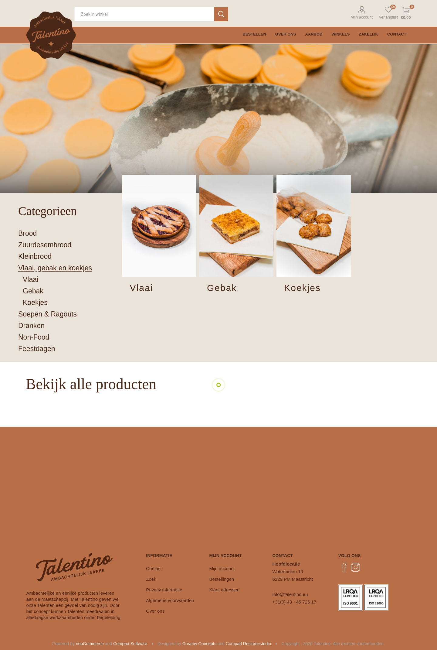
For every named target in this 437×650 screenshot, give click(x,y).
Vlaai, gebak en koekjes (55, 268)
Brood (27, 233)
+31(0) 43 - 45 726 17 (295, 601)
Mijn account (362, 17)
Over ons (155, 611)
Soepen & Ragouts (47, 314)
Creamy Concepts (199, 643)
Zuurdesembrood (44, 245)
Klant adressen (224, 589)
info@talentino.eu (290, 594)
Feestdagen (36, 349)
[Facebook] (344, 567)
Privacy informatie (164, 589)
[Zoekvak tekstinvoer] (144, 14)
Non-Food (33, 337)
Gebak (222, 288)
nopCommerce (90, 643)
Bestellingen (221, 579)
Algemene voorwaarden (170, 600)
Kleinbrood (35, 256)
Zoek (151, 579)
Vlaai (141, 288)
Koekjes (302, 288)
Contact (154, 568)
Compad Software (130, 643)
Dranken (31, 326)
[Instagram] (356, 567)
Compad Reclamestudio (248, 643)
